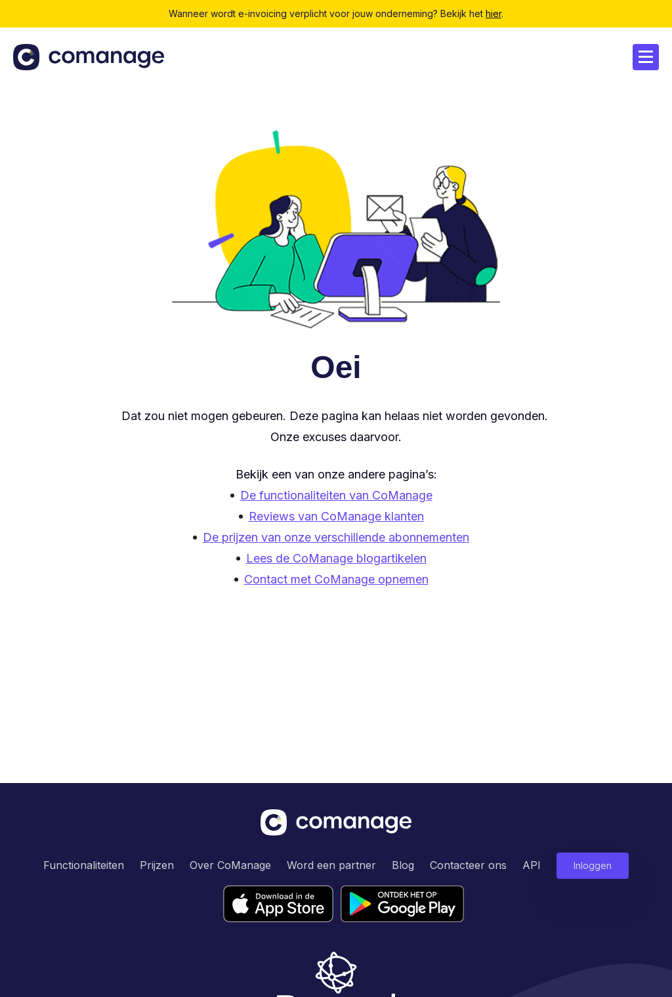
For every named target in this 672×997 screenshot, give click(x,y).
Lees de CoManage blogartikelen (336, 558)
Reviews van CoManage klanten (336, 516)
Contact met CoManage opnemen (336, 579)
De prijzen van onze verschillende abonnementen (336, 537)
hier (493, 13)
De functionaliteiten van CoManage (336, 495)
